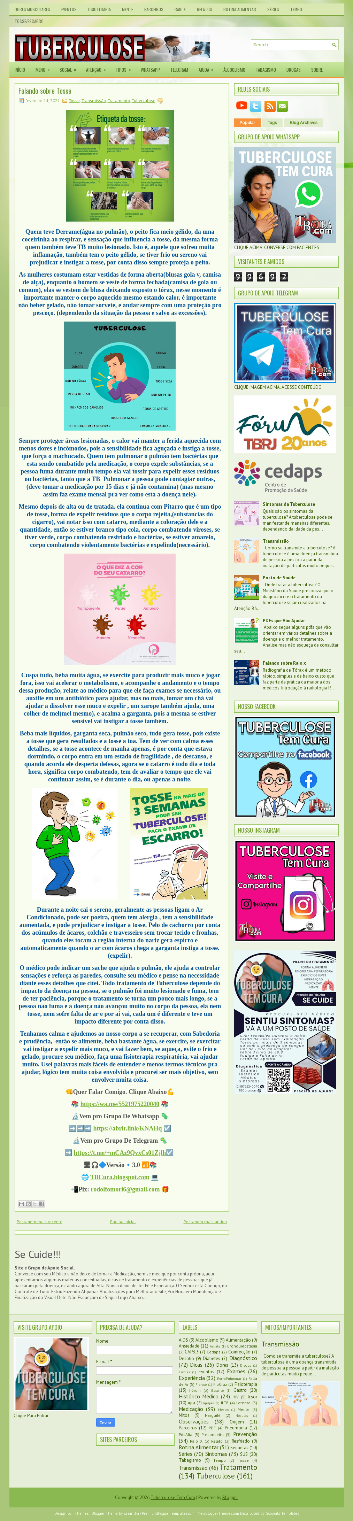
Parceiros (153, 9)
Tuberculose (143, 100)
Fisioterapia (99, 9)
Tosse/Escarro (29, 21)
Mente (127, 9)
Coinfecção (239, 1352)
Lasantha (131, 1513)
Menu (45, 67)
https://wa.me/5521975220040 (120, 1104)
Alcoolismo (206, 1340)
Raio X (180, 9)
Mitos (184, 1415)
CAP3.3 (192, 1352)
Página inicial (123, 1221)
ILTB (225, 1402)
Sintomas (216, 1453)
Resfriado (241, 1441)
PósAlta (185, 1434)
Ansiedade (189, 1346)
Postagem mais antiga (205, 1221)
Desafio (186, 1358)
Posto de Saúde (279, 578)
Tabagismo (266, 69)
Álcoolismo (234, 69)
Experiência (192, 1377)
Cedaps (214, 1351)
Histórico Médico (199, 1396)
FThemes (80, 1513)
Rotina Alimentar (239, 9)
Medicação (191, 1408)
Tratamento (119, 100)
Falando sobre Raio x (284, 663)
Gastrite (217, 1390)
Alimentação (238, 1340)
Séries (273, 9)
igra (191, 1403)
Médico (223, 1409)
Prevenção (245, 1433)
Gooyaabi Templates (282, 1513)
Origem (237, 1422)
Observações (194, 1421)
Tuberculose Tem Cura (173, 1497)
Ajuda (208, 67)
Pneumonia (236, 1428)
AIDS (183, 1340)
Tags (272, 122)
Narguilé (213, 1415)
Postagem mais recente (39, 1221)
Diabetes (211, 1358)
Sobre (317, 69)
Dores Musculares (32, 9)
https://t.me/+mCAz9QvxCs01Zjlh (120, 1152)
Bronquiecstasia (242, 1346)
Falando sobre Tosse (44, 90)
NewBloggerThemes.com (218, 1513)
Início (20, 69)
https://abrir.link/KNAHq (127, 1128)
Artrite (215, 1346)
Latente (243, 1402)
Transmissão (94, 100)
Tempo (296, 9)
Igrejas (208, 1402)
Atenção (98, 67)
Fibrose (201, 1384)
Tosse (74, 100)
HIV (235, 1396)
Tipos (126, 67)
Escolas (184, 1371)
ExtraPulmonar (229, 1378)
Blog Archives (303, 122)
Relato (217, 1441)
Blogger (230, 1497)
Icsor (252, 1397)
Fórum (195, 1390)
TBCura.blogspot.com (119, 1177)
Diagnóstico (243, 1357)
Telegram (179, 69)
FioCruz (220, 1384)
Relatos (204, 9)
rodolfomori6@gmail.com (125, 1189)
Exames (236, 1371)
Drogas (293, 69)
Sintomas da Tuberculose (289, 504)
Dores (222, 1365)
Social (70, 67)
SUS (244, 1454)
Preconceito (212, 1434)
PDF (212, 1427)
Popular (247, 122)
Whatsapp (150, 69)
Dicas (196, 1364)
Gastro (240, 1390)
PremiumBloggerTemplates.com (168, 1513)
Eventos (69, 9)
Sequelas (239, 1448)
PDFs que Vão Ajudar (284, 621)
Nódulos (242, 1415)
